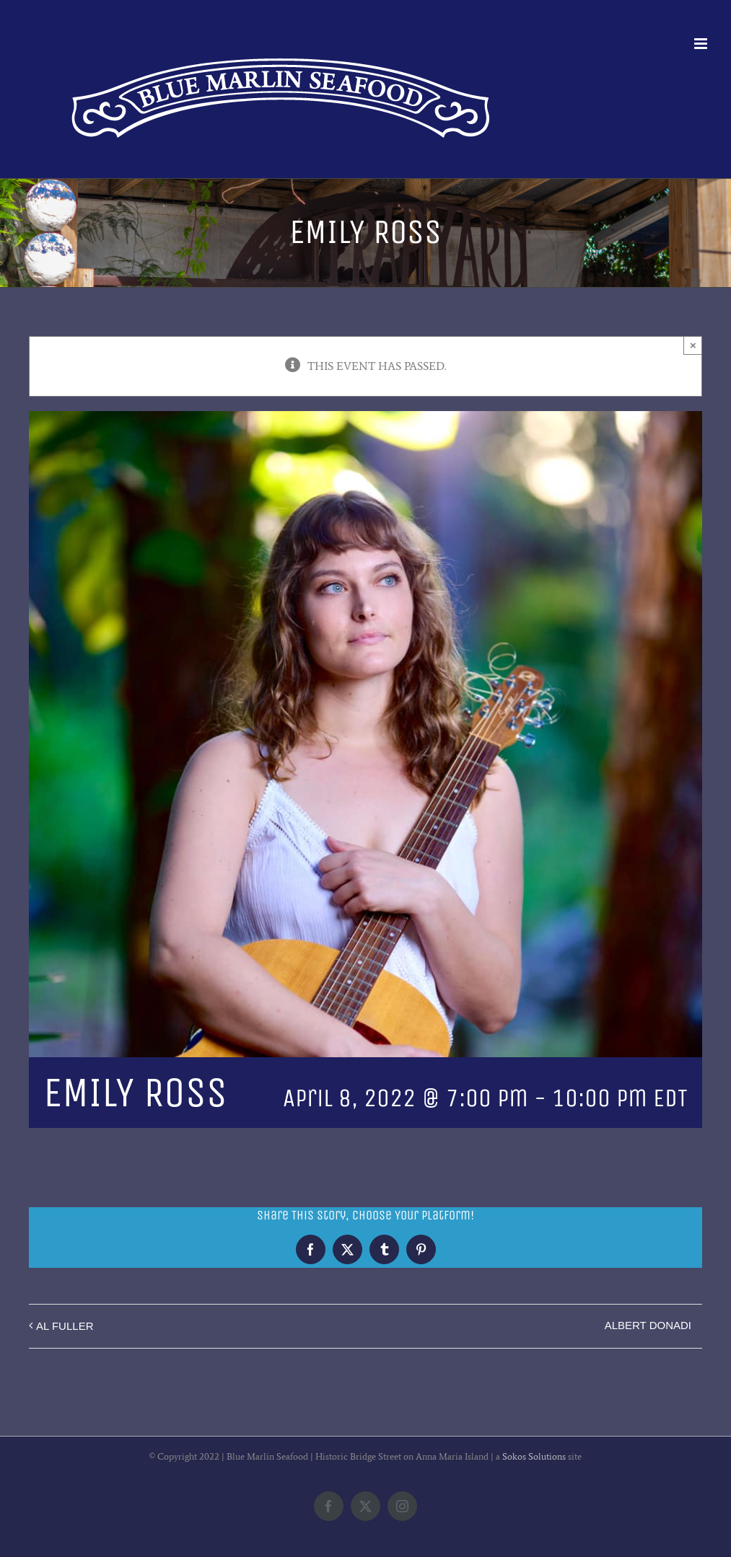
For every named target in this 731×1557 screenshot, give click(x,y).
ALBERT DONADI (648, 1325)
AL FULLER (64, 1326)
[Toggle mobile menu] (701, 43)
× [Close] (693, 345)
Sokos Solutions (534, 1456)
